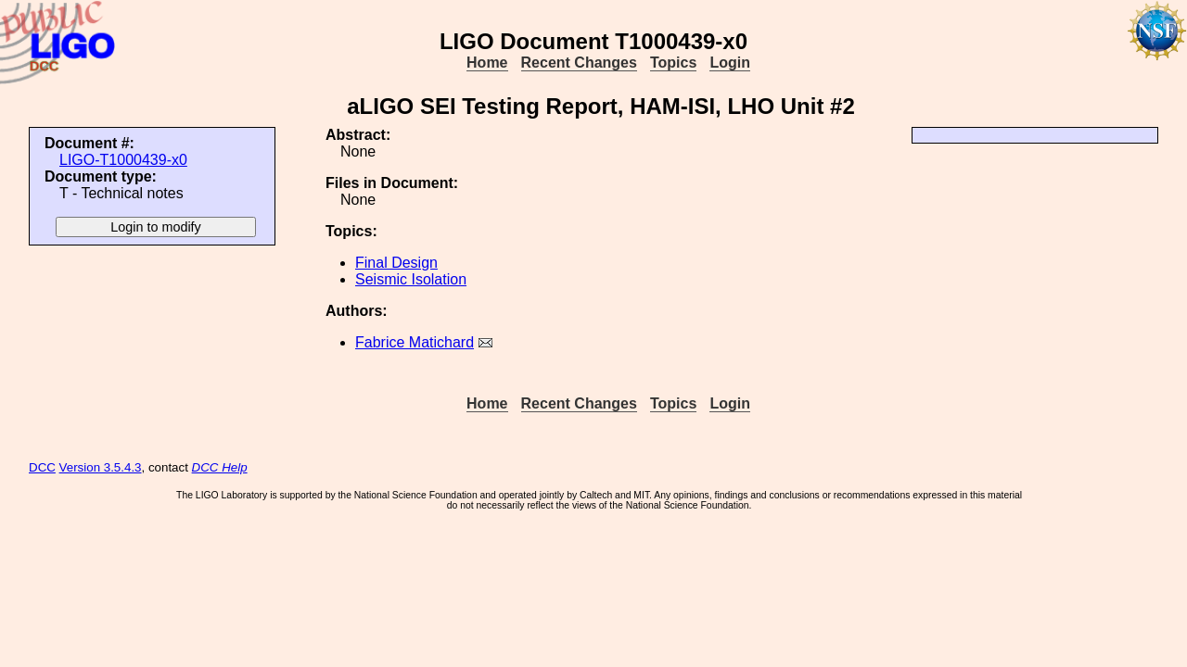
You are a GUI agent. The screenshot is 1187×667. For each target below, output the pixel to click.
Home (486, 62)
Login (729, 62)
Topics (673, 62)
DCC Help (220, 467)
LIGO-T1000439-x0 (123, 160)
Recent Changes (579, 62)
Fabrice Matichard (414, 342)
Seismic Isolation (410, 279)
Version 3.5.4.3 (100, 467)
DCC (42, 467)
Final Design (396, 263)
